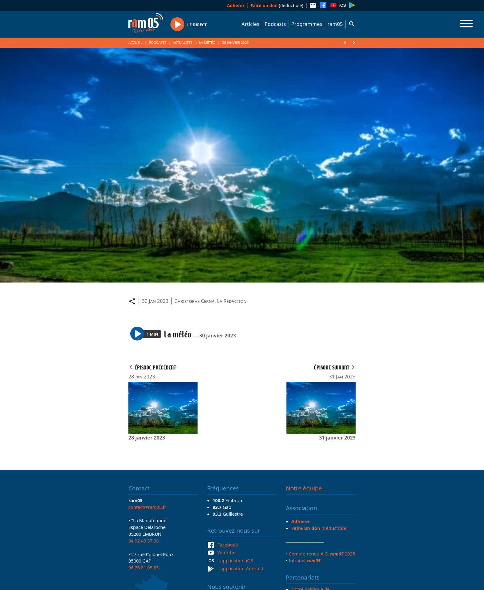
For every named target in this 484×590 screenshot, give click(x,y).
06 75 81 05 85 (143, 567)
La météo (207, 42)
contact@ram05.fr (147, 507)
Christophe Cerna (194, 301)
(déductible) (277, 5)
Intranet (304, 560)
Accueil (135, 42)
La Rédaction (232, 301)
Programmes (306, 24)
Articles (251, 24)
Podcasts (275, 24)
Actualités (183, 42)
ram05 (335, 24)
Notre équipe (304, 488)
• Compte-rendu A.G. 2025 (320, 554)
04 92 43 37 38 (143, 541)
